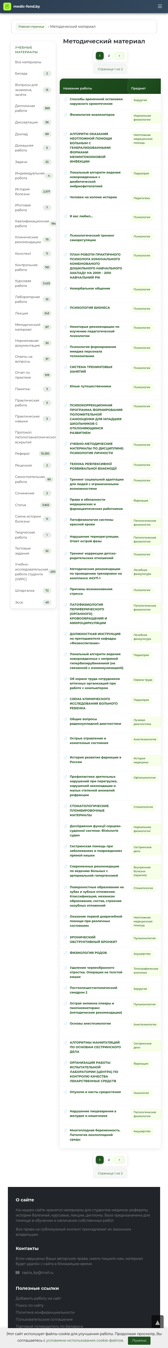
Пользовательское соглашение (44, 1321)
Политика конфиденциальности (45, 1314)
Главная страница (32, 26)
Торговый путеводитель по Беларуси (49, 1328)
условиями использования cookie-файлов (84, 1340)
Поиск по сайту (30, 1307)
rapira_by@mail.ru (38, 1274)
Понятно (139, 1341)
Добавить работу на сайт (38, 1300)
